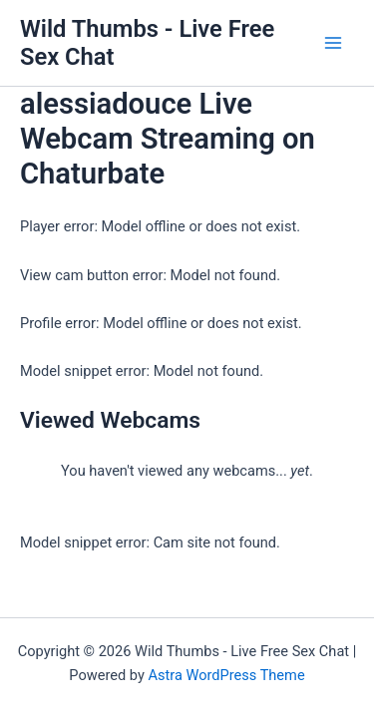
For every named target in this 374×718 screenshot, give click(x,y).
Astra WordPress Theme (226, 675)
